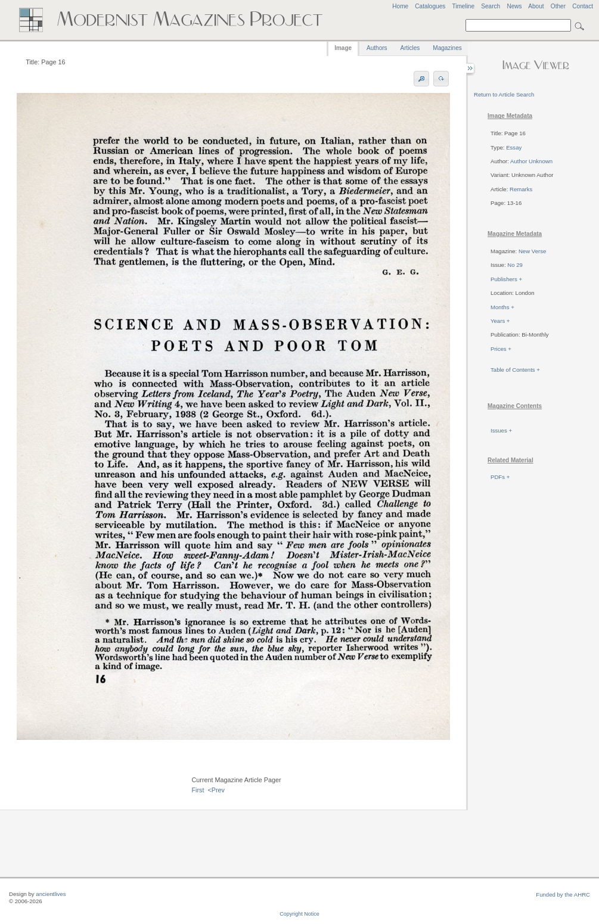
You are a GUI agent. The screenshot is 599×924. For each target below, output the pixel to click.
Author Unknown (531, 161)
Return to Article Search (504, 94)
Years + (500, 321)
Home (400, 6)
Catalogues (430, 6)
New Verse (532, 251)
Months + (502, 307)
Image (343, 48)
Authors (377, 48)
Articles (410, 48)
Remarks (521, 189)
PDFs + (500, 477)
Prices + (501, 349)
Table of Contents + (515, 369)
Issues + (501, 430)
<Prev (216, 790)
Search (490, 6)
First (197, 790)
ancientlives (51, 894)
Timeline (463, 6)
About (536, 6)
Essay (514, 147)
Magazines (447, 48)
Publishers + (506, 279)
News (514, 6)
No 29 (515, 265)
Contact (582, 6)
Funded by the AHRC (563, 894)
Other (558, 6)
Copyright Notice (299, 914)
